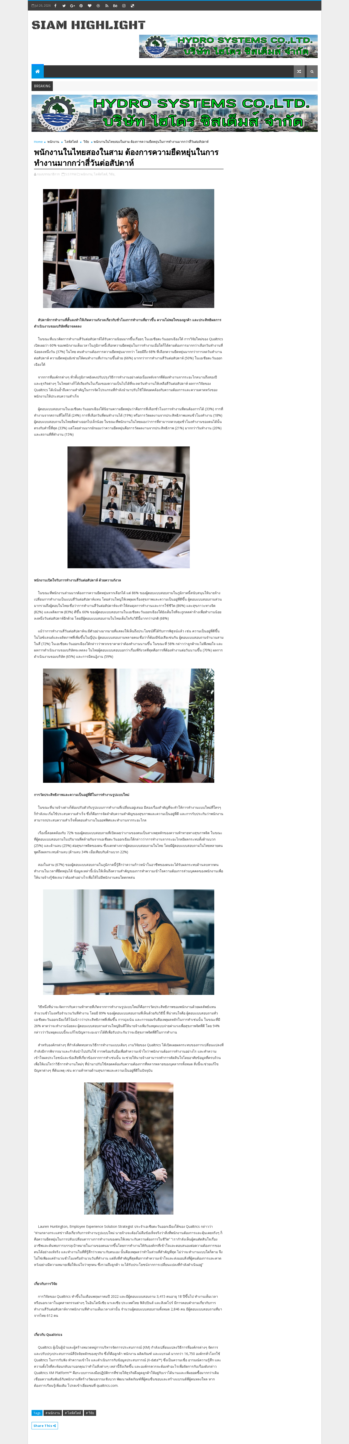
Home (38, 141)
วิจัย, (112, 174)
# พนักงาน (52, 1413)
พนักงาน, (87, 174)
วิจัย (86, 141)
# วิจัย (90, 1413)
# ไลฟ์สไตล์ (73, 1413)
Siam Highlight (89, 25)
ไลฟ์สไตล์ (71, 141)
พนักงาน (53, 141)
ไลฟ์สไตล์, (101, 174)
